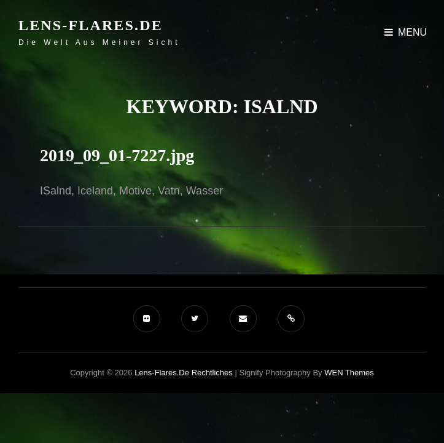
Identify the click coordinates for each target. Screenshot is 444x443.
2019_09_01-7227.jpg (117, 155)
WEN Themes (349, 372)
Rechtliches (212, 372)
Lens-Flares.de (90, 25)
